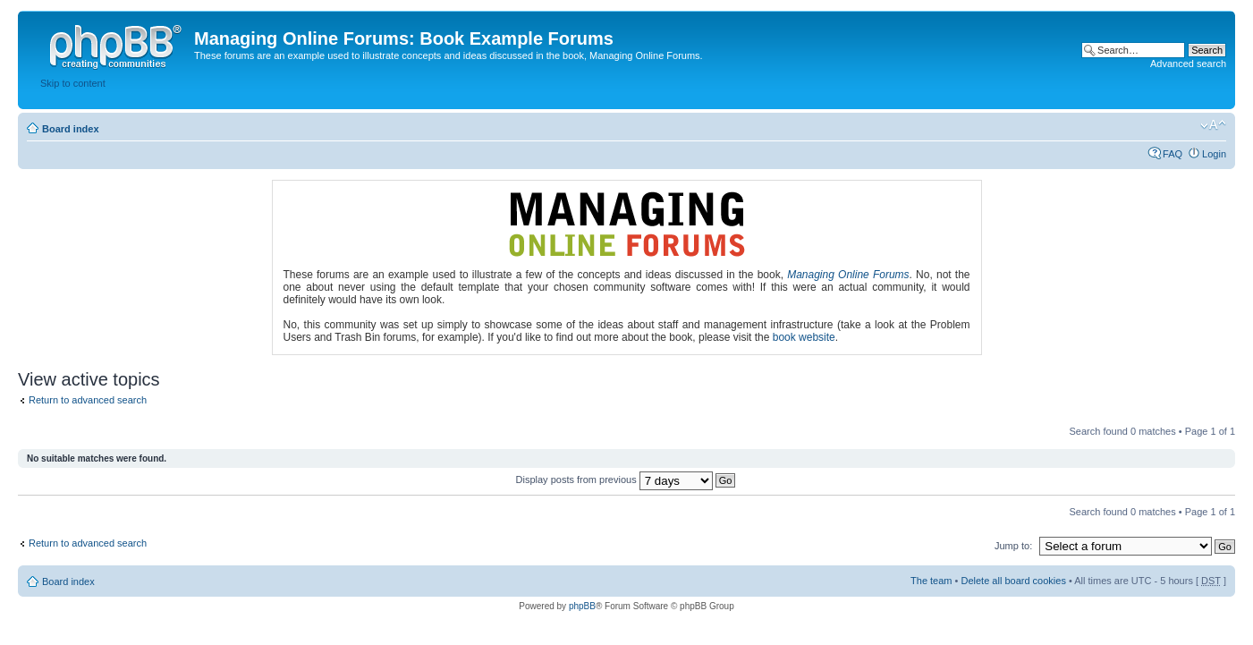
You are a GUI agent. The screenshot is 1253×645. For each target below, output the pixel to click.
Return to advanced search (88, 400)
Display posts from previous (626, 479)
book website (804, 337)
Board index (70, 128)
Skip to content (73, 83)
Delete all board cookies (1013, 580)
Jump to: (1013, 545)
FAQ (1172, 154)
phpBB (582, 606)
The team (931, 580)
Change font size (1213, 125)
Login (1214, 154)
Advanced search (1188, 63)
